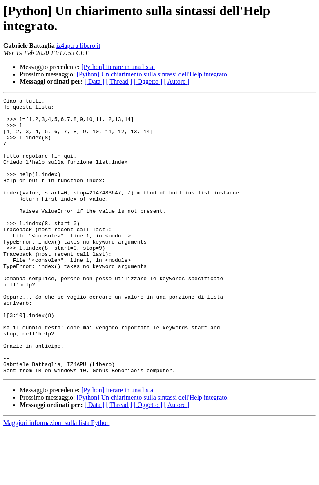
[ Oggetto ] (148, 81)
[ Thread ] (119, 81)
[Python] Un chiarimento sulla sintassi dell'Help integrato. (153, 74)
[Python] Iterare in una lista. (118, 66)
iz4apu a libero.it (78, 45)
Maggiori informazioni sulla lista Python (56, 477)
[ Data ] (95, 81)
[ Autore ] (176, 81)
